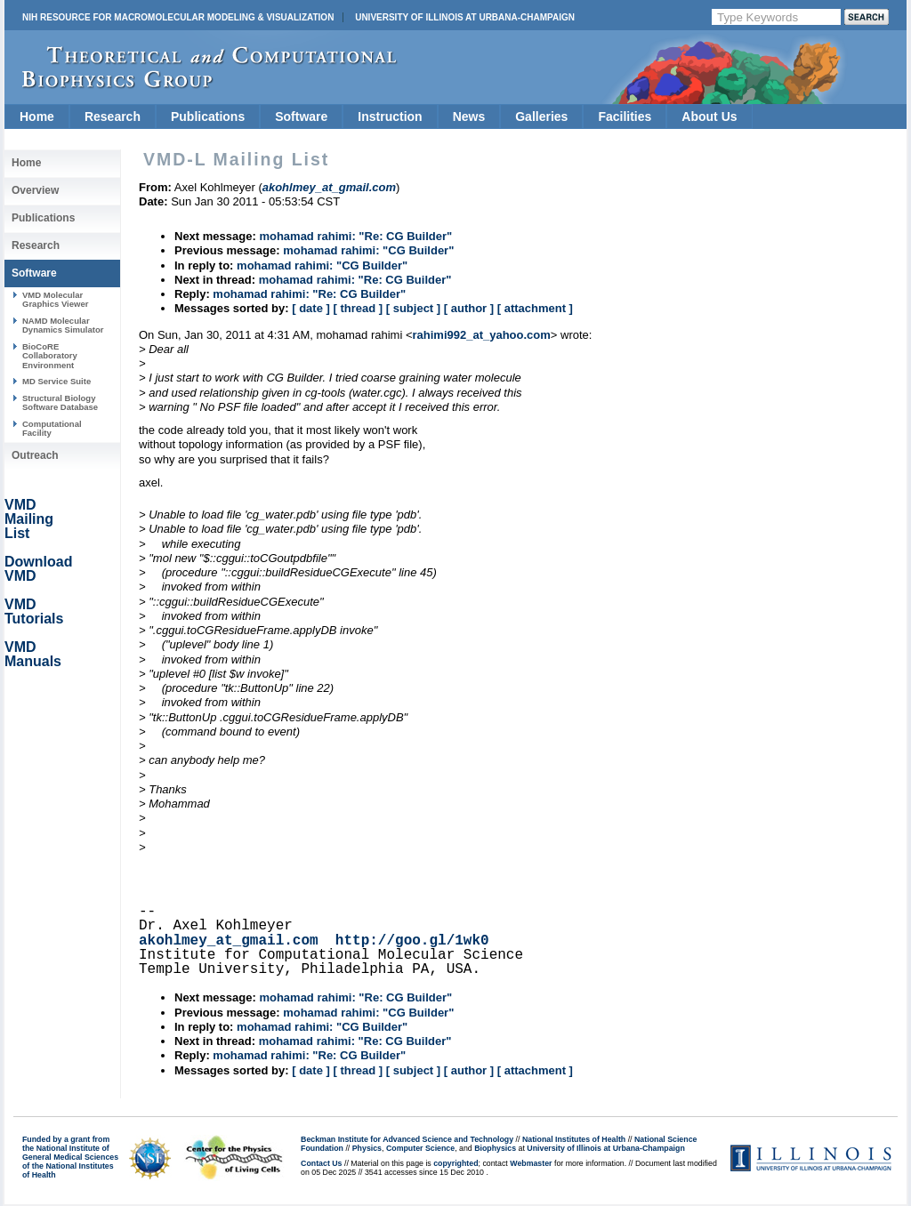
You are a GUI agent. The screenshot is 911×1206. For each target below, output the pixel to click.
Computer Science (420, 1148)
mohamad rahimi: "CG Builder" (368, 250)
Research (113, 116)
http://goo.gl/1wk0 (412, 941)
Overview (35, 190)
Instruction (390, 116)
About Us (709, 116)
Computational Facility (52, 428)
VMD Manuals (32, 654)
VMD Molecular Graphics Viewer (55, 299)
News (469, 116)
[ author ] (469, 308)
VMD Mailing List (28, 519)
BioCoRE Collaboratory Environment (49, 356)
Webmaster (531, 1163)
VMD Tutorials (33, 611)
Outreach (35, 455)
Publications (208, 116)
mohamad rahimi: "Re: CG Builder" (355, 236)
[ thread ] (358, 308)
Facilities (624, 116)
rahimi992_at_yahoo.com (482, 335)
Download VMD (38, 568)
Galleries (541, 116)
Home (37, 116)
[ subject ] (413, 308)
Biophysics (495, 1148)
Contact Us (321, 1163)
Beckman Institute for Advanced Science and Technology (407, 1139)
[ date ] (311, 308)
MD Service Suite (56, 381)
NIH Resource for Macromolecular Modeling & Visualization (178, 17)
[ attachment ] (535, 308)
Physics (367, 1148)
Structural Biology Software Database (60, 402)
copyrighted (455, 1163)
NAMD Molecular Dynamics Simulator (63, 325)
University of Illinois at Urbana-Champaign (465, 17)
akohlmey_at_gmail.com (228, 941)
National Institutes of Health (573, 1139)
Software (301, 116)
